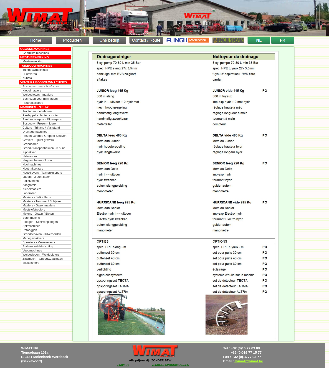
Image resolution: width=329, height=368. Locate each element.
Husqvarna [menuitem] (30, 74)
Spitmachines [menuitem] (31, 226)
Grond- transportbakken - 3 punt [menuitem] (44, 148)
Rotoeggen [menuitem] (30, 230)
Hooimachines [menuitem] (32, 164)
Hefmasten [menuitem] (30, 156)
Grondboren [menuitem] (30, 144)
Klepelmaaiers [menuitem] (32, 90)
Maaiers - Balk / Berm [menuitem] (37, 197)
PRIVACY (123, 365)
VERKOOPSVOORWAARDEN (170, 365)
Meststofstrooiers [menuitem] (34, 209)
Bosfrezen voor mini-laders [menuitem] (40, 98)
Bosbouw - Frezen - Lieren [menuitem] (40, 123)
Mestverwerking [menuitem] (33, 61)
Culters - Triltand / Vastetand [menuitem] (41, 127)
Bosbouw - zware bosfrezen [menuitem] (41, 86)
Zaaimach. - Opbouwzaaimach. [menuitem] (43, 258)
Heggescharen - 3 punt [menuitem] (38, 160)
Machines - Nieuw (34, 107)
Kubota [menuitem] (27, 78)
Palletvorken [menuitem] (31, 181)
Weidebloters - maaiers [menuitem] (38, 94)
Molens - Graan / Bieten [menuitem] (38, 213)
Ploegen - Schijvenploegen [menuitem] (40, 221)
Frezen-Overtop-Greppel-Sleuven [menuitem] (44, 135)
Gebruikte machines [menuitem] (36, 53)
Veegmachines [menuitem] (32, 250)
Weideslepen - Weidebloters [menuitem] (41, 254)
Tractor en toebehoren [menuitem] (37, 111)
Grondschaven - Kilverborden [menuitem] (42, 234)
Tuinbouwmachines (36, 65)
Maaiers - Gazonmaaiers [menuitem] (39, 205)
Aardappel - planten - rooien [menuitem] (41, 115)
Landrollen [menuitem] (29, 193)
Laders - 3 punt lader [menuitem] (36, 176)
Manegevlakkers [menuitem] (33, 238)
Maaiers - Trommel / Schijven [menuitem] (42, 201)
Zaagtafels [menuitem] (29, 185)
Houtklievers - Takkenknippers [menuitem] (42, 172)
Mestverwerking (34, 57)
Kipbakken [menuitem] (29, 152)
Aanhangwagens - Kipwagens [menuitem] (42, 119)
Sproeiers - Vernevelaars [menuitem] (39, 242)
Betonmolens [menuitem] (31, 217)
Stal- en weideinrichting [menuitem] (38, 246)
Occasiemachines (35, 49)
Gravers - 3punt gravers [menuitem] (38, 140)
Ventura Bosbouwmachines (43, 82)
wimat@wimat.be (248, 361)
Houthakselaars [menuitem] (33, 102)
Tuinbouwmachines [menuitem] (35, 69)
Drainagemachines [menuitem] (35, 131)
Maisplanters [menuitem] (31, 262)
